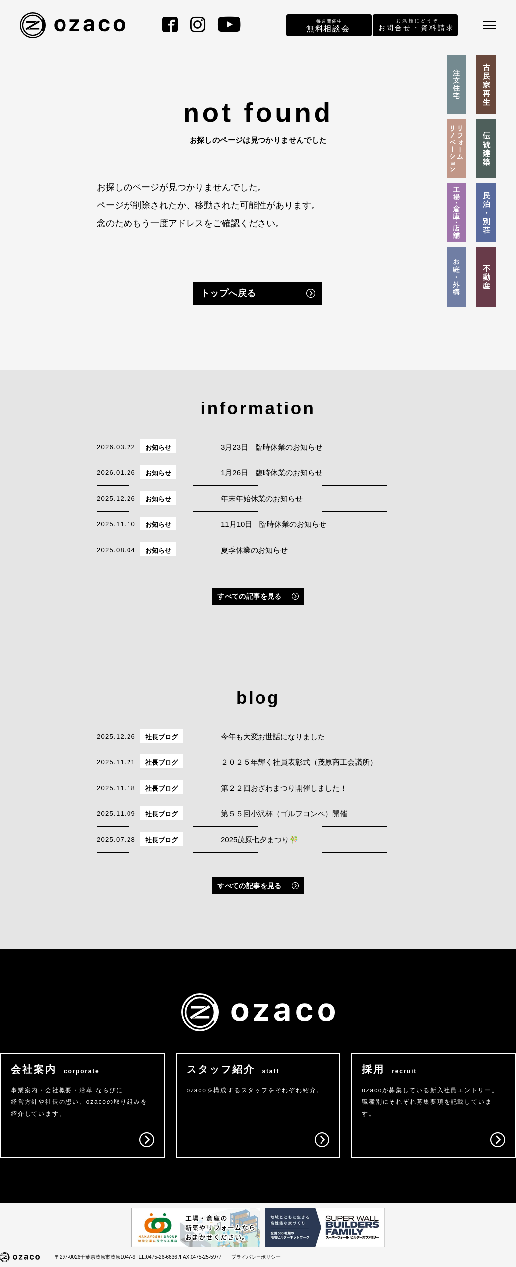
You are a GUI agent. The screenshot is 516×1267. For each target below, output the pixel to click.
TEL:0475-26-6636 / (157, 1257)
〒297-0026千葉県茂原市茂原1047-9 (95, 1257)
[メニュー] (489, 25)
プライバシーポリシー (256, 1257)
